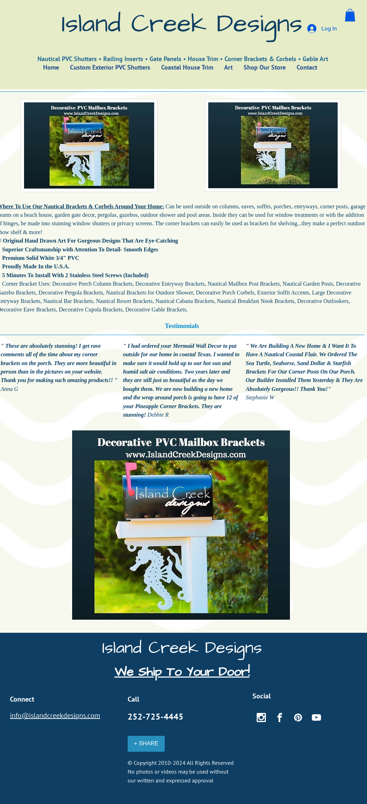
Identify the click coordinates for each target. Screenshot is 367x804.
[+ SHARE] (146, 744)
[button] (350, 15)
